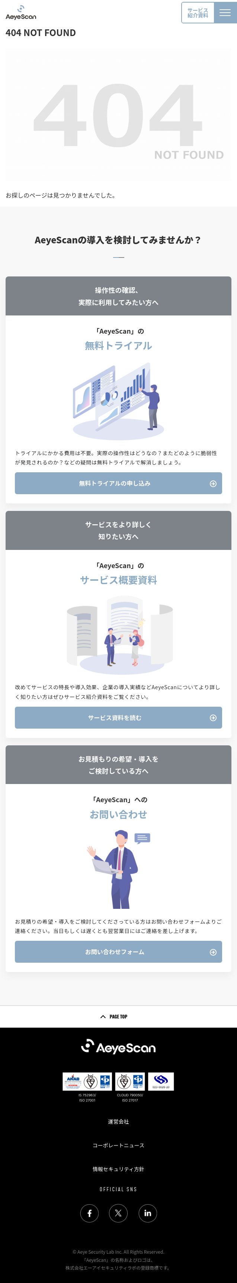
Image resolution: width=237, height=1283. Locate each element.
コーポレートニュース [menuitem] (118, 1145)
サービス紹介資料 (198, 12)
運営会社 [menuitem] (118, 1121)
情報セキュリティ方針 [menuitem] (118, 1169)
